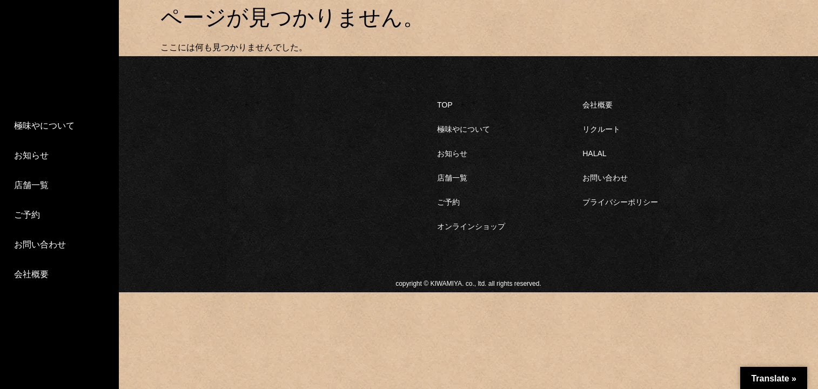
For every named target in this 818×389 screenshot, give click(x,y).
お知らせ (31, 155)
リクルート (601, 129)
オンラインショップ (471, 226)
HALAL (594, 153)
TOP (445, 104)
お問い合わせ (40, 244)
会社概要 (31, 274)
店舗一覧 (31, 185)
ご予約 (27, 214)
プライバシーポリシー (620, 202)
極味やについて (44, 125)
